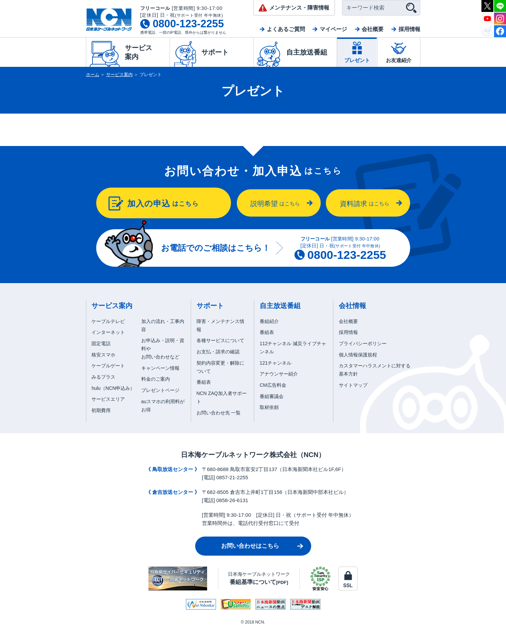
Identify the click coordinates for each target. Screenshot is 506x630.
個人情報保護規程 (358, 354)
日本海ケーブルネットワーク (259, 578)
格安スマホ (103, 354)
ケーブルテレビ (108, 321)
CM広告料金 (273, 385)
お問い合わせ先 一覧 (219, 412)
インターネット (108, 332)
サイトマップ (353, 385)
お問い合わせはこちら (250, 546)
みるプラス (103, 377)
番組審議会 (272, 396)
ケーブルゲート (108, 365)
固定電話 (101, 343)
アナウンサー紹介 (279, 374)
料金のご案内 (155, 379)
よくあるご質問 (286, 29)
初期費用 (101, 410)
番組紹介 (269, 321)
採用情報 (409, 29)
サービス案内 (119, 74)
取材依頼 (269, 407)
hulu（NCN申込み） (113, 388)
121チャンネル (275, 363)
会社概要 (373, 29)
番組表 (204, 382)
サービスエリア (108, 399)
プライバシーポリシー (363, 343)
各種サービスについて (220, 340)
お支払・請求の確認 (218, 351)
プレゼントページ (160, 390)
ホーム (92, 74)
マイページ (333, 29)
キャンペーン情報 (160, 368)
